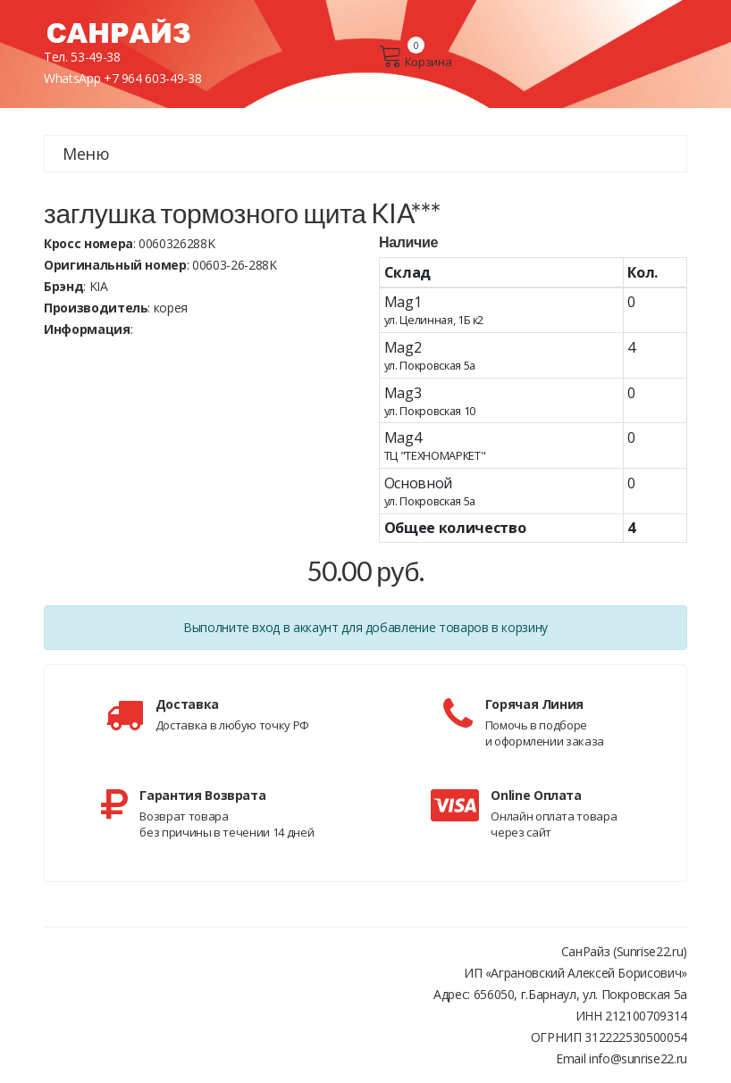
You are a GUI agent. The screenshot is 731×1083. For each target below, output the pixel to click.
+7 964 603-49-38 (152, 78)
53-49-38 (95, 56)
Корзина (415, 56)
